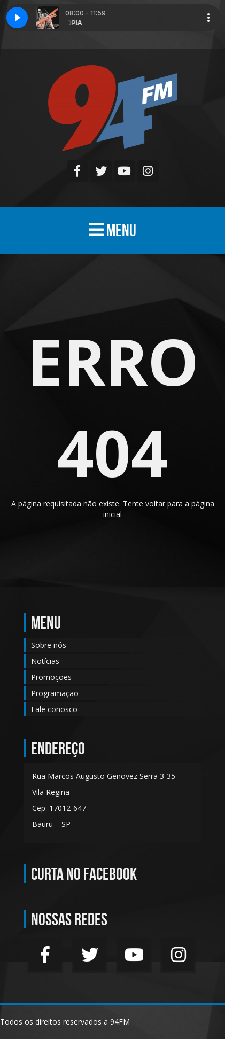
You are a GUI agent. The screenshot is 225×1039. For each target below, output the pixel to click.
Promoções (51, 677)
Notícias (45, 661)
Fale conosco (54, 709)
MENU (112, 230)
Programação (55, 693)
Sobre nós (48, 645)
